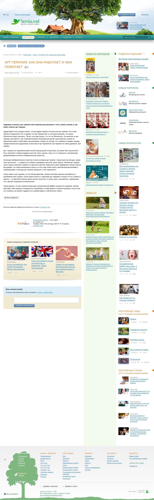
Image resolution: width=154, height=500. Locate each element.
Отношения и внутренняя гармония (136, 314)
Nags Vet (88, 182)
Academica (89, 75)
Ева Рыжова (11, 262)
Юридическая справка (70, 467)
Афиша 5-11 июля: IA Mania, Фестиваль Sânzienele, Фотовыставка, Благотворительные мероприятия (100, 214)
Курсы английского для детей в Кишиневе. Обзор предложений (138, 27)
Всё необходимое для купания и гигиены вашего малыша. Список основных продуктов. (128, 171)
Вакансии (21, 463)
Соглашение (22, 456)
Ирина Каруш (134, 63)
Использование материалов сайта (51, 495)
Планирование (45, 456)
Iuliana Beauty (133, 120)
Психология (27, 55)
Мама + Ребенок (11, 37)
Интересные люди (69, 476)
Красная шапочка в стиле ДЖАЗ (97, 77)
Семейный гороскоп (138, 330)
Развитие (43, 474)
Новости (91, 193)
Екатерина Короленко (39, 258)
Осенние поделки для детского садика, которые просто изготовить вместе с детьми (128, 207)
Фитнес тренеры (113, 461)
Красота (65, 461)
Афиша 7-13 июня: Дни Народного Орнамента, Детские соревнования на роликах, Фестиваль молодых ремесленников (99, 267)
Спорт (65, 465)
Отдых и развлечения (92, 467)
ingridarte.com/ (38, 226)
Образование (89, 458)
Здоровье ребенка (46, 472)
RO (8, 15)
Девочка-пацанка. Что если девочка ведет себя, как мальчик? (139, 405)
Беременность (45, 458)
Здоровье (66, 458)
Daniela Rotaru (124, 200)
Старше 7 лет (45, 470)
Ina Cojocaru (60, 262)
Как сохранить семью (139, 350)
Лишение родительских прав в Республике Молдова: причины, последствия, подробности (140, 432)
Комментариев (72, 72)
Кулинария (66, 479)
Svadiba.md (133, 466)
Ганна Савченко (124, 295)
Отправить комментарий (24, 305)
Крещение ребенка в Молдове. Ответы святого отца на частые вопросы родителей (139, 418)
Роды (42, 461)
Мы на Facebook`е (12, 494)
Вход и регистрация (22, 15)
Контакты (21, 465)
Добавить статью (128, 14)
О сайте (21, 458)
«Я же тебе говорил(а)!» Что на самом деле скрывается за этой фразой (140, 393)
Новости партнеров (98, 54)
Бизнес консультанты (114, 463)
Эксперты (54, 37)
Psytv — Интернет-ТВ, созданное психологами (49, 55)
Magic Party (89, 129)
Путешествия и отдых (70, 470)
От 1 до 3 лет (45, 465)
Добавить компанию (50, 486)
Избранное (145, 14)
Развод (133, 319)
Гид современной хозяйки (138, 458)
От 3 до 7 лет (45, 467)
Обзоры (41, 37)
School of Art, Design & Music (94, 156)
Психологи (110, 456)
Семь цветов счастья (12, 72)
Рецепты (67, 37)
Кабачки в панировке (128, 237)
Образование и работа (71, 463)
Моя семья (28, 37)
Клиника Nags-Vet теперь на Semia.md (99, 185)
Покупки (43, 477)
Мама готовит (134, 456)
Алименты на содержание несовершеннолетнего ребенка (139, 381)
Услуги (79, 37)
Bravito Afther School (136, 110)
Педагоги (110, 458)
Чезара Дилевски (125, 261)
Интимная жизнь (137, 340)
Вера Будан (134, 389)
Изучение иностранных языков (133, 59)
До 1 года (43, 463)
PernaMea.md (133, 101)
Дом (64, 456)
